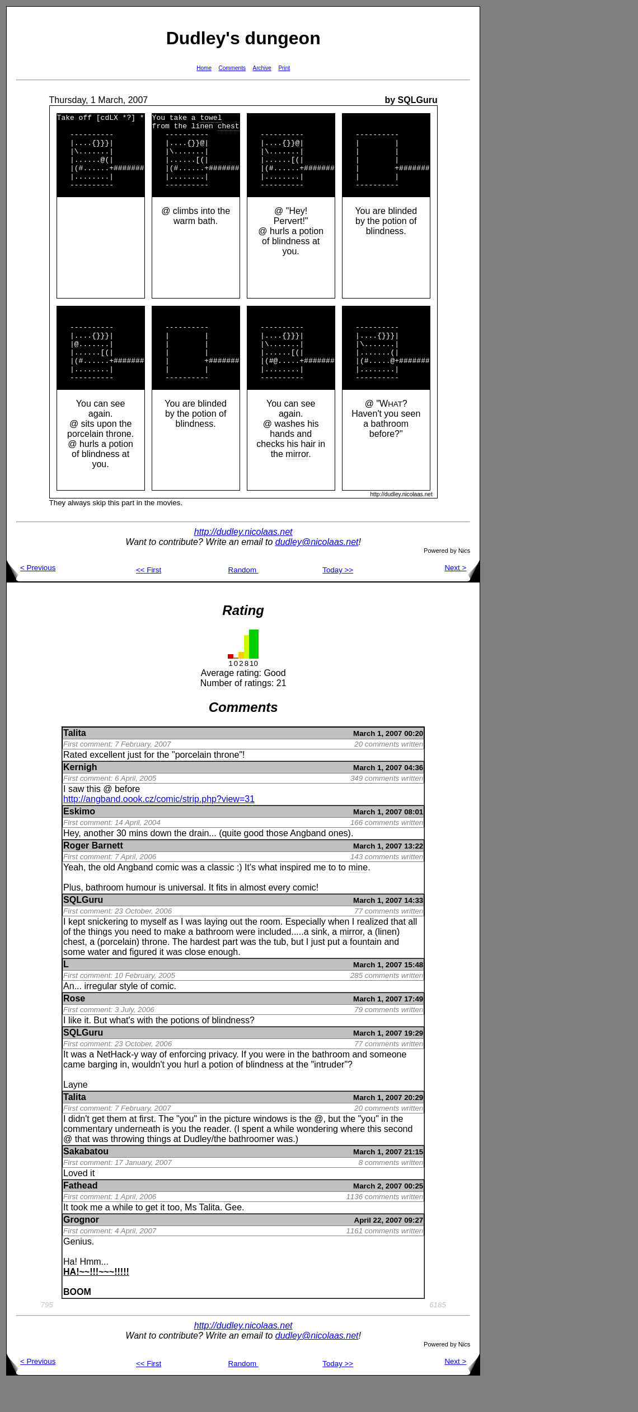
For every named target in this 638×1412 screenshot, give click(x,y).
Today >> (337, 600)
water (99, 982)
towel (211, 119)
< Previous (31, 598)
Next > (462, 598)
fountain (366, 972)
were (246, 962)
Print (284, 68)
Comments (232, 68)
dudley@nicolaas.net (317, 572)
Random (243, 600)
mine (358, 897)
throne (118, 464)
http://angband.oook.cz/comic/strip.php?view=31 (159, 829)
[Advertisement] (516, 174)
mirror (296, 484)
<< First (148, 600)
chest (229, 129)
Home (204, 68)
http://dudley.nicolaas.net (243, 562)
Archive (262, 68)
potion (311, 246)
